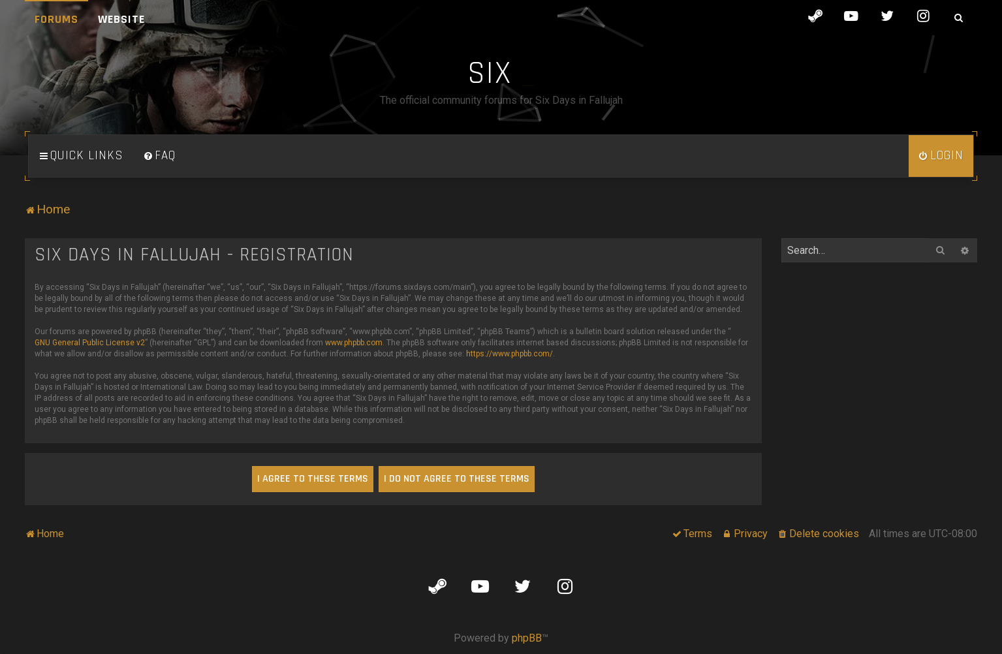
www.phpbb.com (354, 342)
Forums (56, 19)
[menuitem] (159, 156)
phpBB (527, 638)
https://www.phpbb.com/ (509, 353)
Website (121, 19)
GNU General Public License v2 (90, 342)
